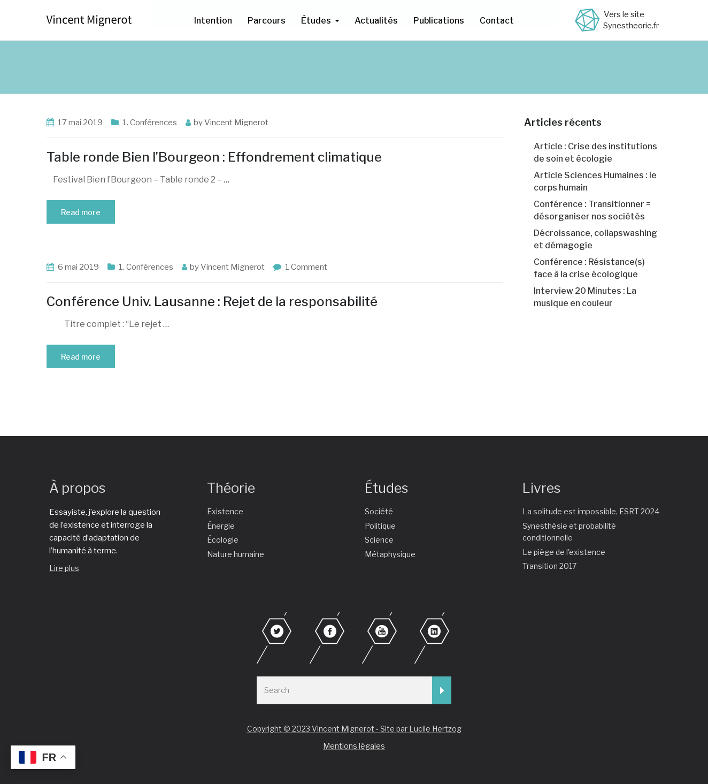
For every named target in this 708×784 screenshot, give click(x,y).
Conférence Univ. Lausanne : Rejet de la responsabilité (212, 301)
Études (316, 21)
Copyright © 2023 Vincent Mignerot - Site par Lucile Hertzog (354, 728)
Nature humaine (235, 554)
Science (379, 539)
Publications (438, 21)
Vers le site (624, 14)
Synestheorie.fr (631, 26)
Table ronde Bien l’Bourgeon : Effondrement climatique (214, 157)
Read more (81, 212)
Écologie (222, 539)
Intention (213, 21)
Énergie (221, 525)
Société (379, 511)
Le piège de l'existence (563, 552)
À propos (77, 488)
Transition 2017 (549, 565)
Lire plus (64, 568)
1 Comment (306, 267)
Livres (541, 488)
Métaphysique (390, 554)
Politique (380, 525)
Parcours (267, 21)
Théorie (231, 488)
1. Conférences (149, 122)
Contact (497, 21)
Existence (225, 511)
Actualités (376, 21)
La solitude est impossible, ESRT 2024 (590, 511)
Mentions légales (354, 745)
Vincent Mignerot (236, 122)
